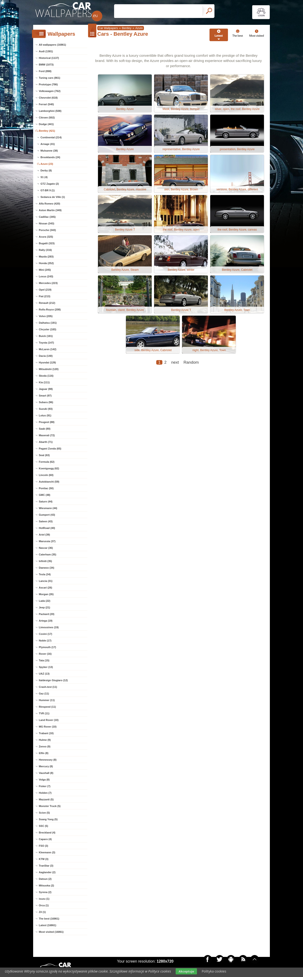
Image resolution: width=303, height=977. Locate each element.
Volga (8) (44, 779)
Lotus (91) (45, 415)
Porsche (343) (47, 230)
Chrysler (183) (47, 329)
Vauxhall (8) (46, 773)
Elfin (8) (43, 753)
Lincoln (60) (46, 475)
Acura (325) (46, 236)
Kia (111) (44, 382)
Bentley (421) (47, 130)
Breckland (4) (47, 832)
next (175, 362)
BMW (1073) (46, 64)
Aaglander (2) (47, 872)
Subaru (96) (46, 402)
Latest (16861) (47, 925)
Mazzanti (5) (46, 799)
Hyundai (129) (47, 362)
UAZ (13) (44, 673)
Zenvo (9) (44, 746)
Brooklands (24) (50, 157)
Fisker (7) (44, 786)
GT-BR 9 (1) (47, 190)
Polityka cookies (214, 971)
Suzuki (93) (46, 408)
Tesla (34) (45, 574)
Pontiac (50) (46, 488)
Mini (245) (45, 269)
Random (191, 362)
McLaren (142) (47, 349)
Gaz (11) (44, 693)
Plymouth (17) (47, 647)
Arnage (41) (47, 144)
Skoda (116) (46, 375)
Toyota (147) (46, 342)
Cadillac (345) (47, 216)
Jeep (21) (44, 607)
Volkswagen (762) (50, 91)
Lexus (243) (46, 276)
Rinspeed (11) (47, 706)
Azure (139, 28)
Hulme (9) (45, 739)
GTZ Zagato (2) (49, 183)
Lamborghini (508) (50, 110)
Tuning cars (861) (49, 77)
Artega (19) (45, 620)
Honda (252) (46, 263)
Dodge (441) (46, 124)
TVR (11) (44, 713)
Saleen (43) (46, 521)
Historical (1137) (49, 58)
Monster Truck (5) (50, 806)
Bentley (126, 28)
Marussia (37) (47, 541)
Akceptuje (186, 971)
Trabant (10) (46, 733)
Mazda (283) (46, 256)
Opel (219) (45, 289)
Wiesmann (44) (48, 508)
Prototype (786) (48, 84)
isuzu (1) (44, 898)
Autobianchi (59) (49, 481)
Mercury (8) (46, 766)
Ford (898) (45, 71)
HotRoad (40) (47, 528)
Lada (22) (44, 600)
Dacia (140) (46, 355)
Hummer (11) (47, 700)
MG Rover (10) (48, 726)
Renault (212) (47, 302)
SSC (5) (43, 825)
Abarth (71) (46, 442)
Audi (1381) (46, 51)
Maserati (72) (47, 435)
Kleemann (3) (47, 852)
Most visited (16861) (51, 931)
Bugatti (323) (47, 243)
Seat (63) (44, 455)
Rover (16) (45, 653)
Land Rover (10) (48, 720)
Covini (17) (45, 633)
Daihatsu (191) (48, 322)
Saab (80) (44, 428)
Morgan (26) (46, 594)
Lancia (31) (45, 581)
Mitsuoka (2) (46, 885)
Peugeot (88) (46, 422)
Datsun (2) (45, 878)
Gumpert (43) (47, 514)
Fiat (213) (44, 296)
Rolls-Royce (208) (50, 309)
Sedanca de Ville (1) (52, 197)
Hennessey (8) (48, 759)
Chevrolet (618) (48, 97)
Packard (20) (46, 614)
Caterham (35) (47, 554)
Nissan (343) (46, 223)
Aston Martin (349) (50, 210)
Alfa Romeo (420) (49, 203)
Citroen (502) (47, 117)
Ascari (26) (45, 587)
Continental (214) (51, 137)
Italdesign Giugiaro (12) (53, 680)
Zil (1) (42, 912)
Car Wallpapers (108, 28)
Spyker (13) (46, 667)
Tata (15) (44, 660)
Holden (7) (45, 792)
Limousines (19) (49, 627)
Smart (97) (45, 395)
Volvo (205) (46, 316)
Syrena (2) (45, 892)
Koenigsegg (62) (49, 468)
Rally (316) (45, 250)
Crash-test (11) (48, 686)
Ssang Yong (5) (48, 819)
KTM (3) (43, 859)
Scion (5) (44, 812)
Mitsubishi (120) (48, 369)
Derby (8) (46, 170)
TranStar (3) (46, 865)
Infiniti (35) (45, 561)
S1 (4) (44, 177)
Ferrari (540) (46, 104)
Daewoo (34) (46, 567)
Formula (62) (46, 461)
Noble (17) (45, 640)
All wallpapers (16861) (52, 44)
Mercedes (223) (48, 283)
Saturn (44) (45, 501)
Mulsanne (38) (49, 150)
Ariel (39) (44, 534)
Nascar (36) (46, 547)
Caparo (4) (45, 839)
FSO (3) (43, 845)
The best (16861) (49, 918)
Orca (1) (44, 905)
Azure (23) (46, 163)
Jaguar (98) (46, 389)
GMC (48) (44, 494)
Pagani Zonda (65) (50, 448)
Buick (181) (46, 336)
